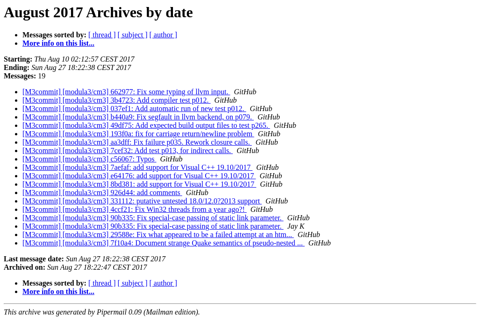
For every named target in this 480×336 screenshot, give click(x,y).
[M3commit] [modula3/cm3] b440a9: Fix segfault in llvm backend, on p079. (138, 117)
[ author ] (164, 35)
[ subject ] (133, 35)
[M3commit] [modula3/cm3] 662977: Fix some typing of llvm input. (126, 92)
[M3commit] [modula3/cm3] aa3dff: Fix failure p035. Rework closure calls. (137, 142)
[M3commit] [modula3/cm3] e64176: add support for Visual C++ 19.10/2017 (139, 176)
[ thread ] (102, 35)
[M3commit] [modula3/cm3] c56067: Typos (89, 159)
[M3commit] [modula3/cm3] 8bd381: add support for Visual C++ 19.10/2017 (139, 184)
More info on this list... (58, 43)
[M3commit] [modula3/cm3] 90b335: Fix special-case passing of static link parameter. (153, 218)
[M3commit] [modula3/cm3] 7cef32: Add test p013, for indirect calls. (127, 150)
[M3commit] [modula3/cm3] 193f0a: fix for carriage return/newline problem (138, 134)
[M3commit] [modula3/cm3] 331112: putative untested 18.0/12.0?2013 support (142, 201)
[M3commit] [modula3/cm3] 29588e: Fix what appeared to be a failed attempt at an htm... (158, 234)
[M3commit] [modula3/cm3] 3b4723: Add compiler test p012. (116, 100)
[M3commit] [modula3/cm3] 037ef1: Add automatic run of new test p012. (134, 108)
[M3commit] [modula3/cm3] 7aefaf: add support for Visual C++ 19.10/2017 (137, 167)
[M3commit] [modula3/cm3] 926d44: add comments (102, 192)
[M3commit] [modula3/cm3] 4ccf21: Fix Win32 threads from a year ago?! (134, 209)
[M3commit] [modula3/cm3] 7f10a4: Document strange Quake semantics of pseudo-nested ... (163, 243)
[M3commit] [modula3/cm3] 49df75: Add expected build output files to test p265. (146, 125)
